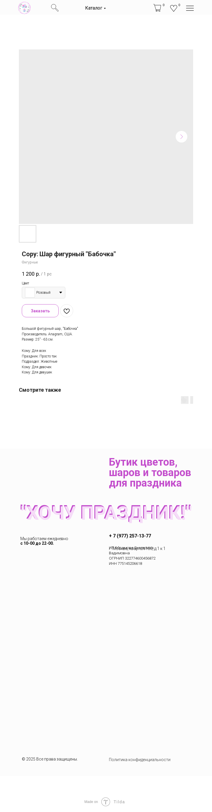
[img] (24, 7)
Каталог (93, 8)
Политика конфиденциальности (139, 759)
